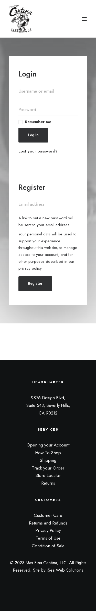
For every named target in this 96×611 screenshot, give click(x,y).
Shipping (48, 460)
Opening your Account (48, 445)
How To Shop (48, 453)
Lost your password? (38, 151)
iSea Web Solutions (65, 570)
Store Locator (48, 475)
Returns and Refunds (48, 523)
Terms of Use (48, 538)
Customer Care (48, 515)
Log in (33, 135)
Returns (48, 483)
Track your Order (48, 468)
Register (35, 283)
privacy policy (29, 268)
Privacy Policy (48, 530)
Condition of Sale (48, 546)
